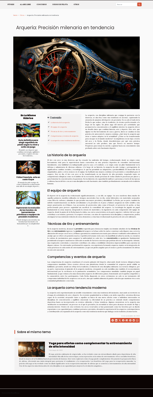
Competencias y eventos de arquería (64, 136)
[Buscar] (126, 4)
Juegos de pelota (60, 4)
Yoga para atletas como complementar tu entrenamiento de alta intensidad (90, 345)
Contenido (55, 117)
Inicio (15, 15)
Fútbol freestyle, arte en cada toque (28, 178)
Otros (76, 4)
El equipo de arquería (59, 127)
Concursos (42, 4)
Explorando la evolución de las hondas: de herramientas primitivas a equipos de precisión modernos (28, 212)
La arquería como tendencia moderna (65, 140)
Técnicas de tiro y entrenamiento (63, 131)
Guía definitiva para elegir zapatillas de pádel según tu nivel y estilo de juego (28, 143)
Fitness (11, 4)
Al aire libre (25, 4)
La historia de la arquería (60, 122)
